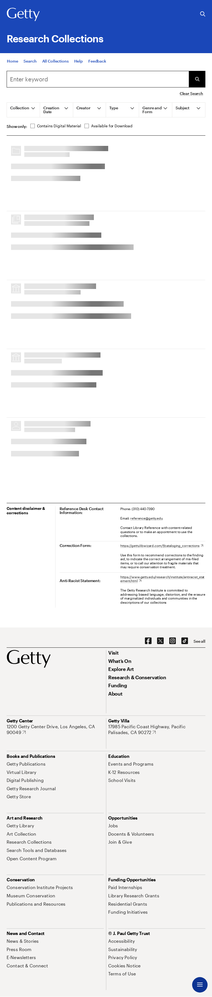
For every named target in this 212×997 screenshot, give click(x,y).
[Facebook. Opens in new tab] (148, 641)
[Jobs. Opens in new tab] (113, 825)
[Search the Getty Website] (202, 14)
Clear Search (191, 93)
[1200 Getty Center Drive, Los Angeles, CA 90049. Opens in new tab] (55, 729)
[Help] (78, 61)
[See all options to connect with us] (199, 641)
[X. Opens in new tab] (160, 641)
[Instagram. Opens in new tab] (172, 641)
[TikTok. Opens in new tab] (184, 641)
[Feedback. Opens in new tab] (97, 61)
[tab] (23, 110)
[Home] (12, 61)
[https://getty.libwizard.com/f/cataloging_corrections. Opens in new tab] (161, 545)
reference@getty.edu (146, 518)
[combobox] (98, 79)
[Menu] (200, 985)
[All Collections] (55, 61)
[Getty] (23, 15)
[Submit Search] (197, 79)
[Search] (29, 61)
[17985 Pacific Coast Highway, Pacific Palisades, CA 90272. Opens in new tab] (156, 729)
